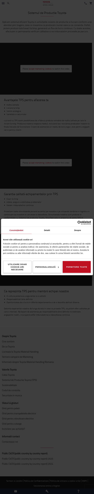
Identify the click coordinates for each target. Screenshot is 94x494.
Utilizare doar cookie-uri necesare (17, 267)
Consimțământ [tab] (16, 230)
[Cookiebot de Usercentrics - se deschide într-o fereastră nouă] (79, 223)
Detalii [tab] (47, 230)
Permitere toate (76, 267)
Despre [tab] (77, 230)
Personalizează (47, 267)
